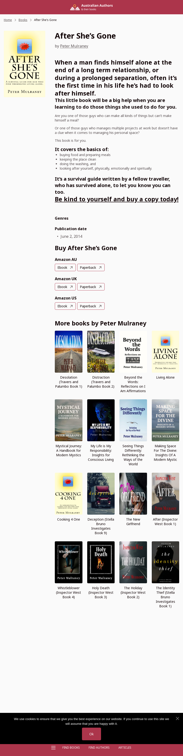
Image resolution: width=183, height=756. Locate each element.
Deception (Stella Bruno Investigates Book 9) (100, 526)
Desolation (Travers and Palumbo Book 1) (68, 382)
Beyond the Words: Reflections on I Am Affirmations (133, 384)
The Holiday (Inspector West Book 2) (133, 592)
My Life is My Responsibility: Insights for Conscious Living (101, 453)
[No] (177, 718)
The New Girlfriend (133, 521)
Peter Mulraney (74, 46)
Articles (124, 748)
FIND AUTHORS (99, 748)
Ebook (62, 267)
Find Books (71, 748)
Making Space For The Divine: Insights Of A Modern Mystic (165, 453)
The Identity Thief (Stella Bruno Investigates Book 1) (165, 597)
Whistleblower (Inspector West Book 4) (68, 592)
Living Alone (165, 377)
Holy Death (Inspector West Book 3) (100, 592)
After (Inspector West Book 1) (165, 521)
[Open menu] (53, 748)
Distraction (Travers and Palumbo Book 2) (100, 382)
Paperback (88, 267)
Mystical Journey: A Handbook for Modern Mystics (69, 450)
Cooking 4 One (68, 519)
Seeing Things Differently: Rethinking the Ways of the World (133, 455)
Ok (91, 734)
